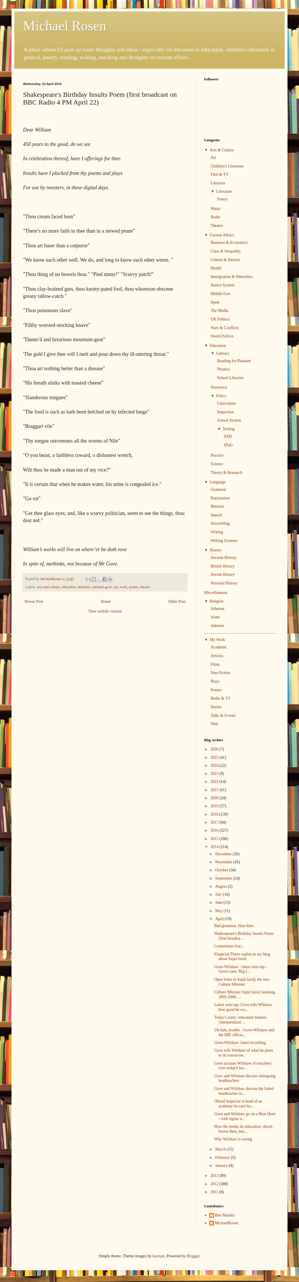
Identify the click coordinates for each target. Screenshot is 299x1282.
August (221, 886)
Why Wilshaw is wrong (233, 1139)
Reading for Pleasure (234, 361)
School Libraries (230, 378)
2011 (214, 1192)
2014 (215, 847)
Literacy (223, 353)
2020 (215, 798)
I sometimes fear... (229, 946)
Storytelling (220, 523)
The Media (219, 310)
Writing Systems (224, 540)
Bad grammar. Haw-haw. (234, 926)
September (224, 878)
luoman (158, 1256)
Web (214, 724)
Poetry (222, 199)
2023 (215, 773)
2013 (215, 1175)
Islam (215, 617)
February (223, 1157)
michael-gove (102, 587)
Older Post (177, 601)
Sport (215, 302)
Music (216, 208)
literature (84, 587)
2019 (215, 806)
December (224, 854)
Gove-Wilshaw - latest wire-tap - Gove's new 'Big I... (240, 969)
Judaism (217, 625)
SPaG (228, 445)
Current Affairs (222, 235)
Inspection (225, 412)
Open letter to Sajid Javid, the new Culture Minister (242, 981)
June (219, 902)
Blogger (193, 1256)
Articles (217, 656)
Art (213, 157)
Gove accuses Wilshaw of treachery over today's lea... (243, 1065)
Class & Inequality (226, 251)
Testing (228, 429)
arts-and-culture (48, 587)
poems (134, 587)
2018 (215, 814)
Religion (216, 601)
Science (217, 464)
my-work (120, 587)
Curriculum (226, 403)
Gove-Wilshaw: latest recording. (240, 1042)
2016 (215, 830)
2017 (215, 822)
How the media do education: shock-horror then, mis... (243, 1129)
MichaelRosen (226, 1223)
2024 (215, 765)
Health (216, 268)
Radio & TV (221, 698)
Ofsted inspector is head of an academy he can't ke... (238, 1103)
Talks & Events (223, 715)
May (219, 911)
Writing (217, 532)
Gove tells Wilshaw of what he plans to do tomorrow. (243, 1052)
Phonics (223, 369)
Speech (216, 515)
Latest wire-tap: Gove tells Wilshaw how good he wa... (243, 1007)
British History (223, 566)
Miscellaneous (215, 592)
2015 (215, 839)
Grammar (218, 489)
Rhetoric (218, 506)
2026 (215, 749)
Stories (216, 707)
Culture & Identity (225, 260)
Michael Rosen (64, 25)
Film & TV (220, 174)
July (219, 894)
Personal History (224, 583)
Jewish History (223, 574)
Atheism (217, 609)
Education (218, 345)
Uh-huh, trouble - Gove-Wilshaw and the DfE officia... (244, 1032)
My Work (217, 640)
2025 (215, 757)
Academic (219, 647)
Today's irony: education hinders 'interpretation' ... (240, 1019)
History (216, 550)
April (220, 919)
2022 (215, 781)
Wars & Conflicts (225, 328)
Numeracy (219, 387)
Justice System (223, 285)
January (222, 1165)
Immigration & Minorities (232, 277)
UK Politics (220, 319)
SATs (228, 436)
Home (106, 601)
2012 (215, 1184)
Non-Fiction (220, 673)
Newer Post (33, 601)
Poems (216, 690)
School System (229, 420)
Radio (215, 217)
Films (215, 664)
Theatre (217, 225)
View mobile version (105, 611)
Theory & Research (226, 472)
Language (217, 482)
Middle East (220, 293)
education (69, 587)
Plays (215, 681)
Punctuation (220, 498)
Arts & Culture (222, 150)
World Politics (222, 336)
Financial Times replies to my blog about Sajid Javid (242, 956)
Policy (221, 396)
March (221, 1149)
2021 (215, 790)
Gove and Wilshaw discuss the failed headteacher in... (243, 1091)
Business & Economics (229, 242)
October (222, 870)
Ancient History (224, 557)
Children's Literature (227, 166)
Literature (224, 191)
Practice (217, 455)
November (224, 862)
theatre (145, 587)
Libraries (218, 183)
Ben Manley (225, 1215)
